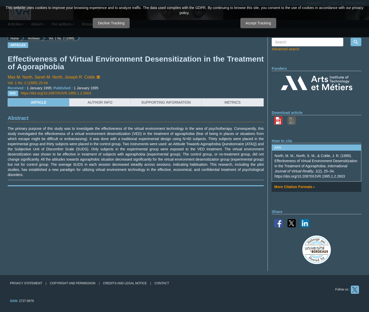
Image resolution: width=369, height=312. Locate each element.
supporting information (166, 102)
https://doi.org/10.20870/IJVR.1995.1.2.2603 (56, 93)
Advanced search (285, 49)
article (38, 102)
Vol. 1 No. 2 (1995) (61, 38)
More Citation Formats (294, 187)
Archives (34, 38)
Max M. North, (21, 77)
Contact (162, 283)
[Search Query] (307, 42)
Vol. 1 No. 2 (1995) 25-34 (28, 83)
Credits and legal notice (125, 283)
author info (100, 102)
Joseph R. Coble (83, 77)
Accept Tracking (258, 23)
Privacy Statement (26, 283)
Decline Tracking (111, 23)
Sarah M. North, (50, 77)
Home (15, 38)
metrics (232, 102)
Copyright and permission (72, 283)
